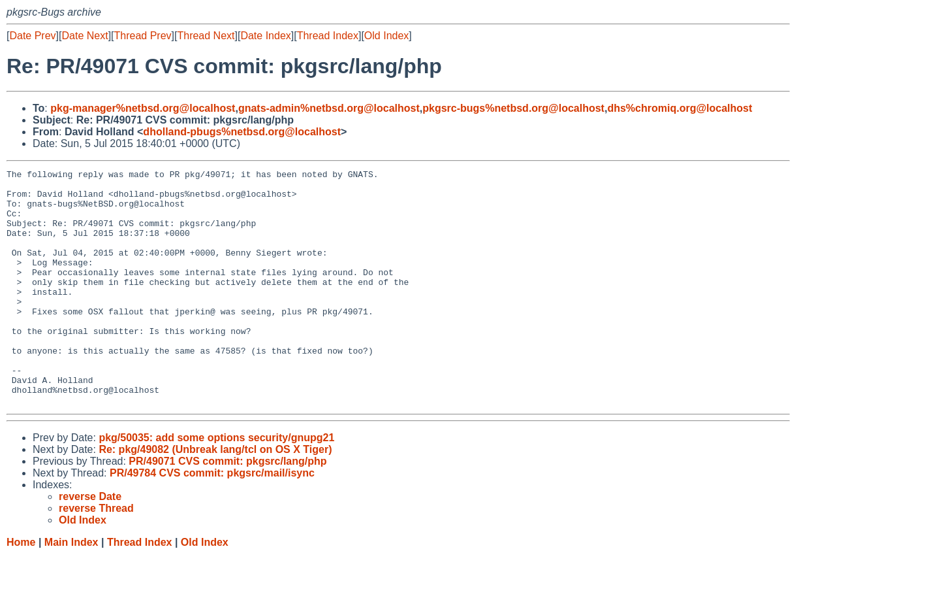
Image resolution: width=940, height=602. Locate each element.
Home (21, 589)
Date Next (84, 35)
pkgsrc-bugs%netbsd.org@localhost (513, 108)
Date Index (265, 35)
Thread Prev (143, 35)
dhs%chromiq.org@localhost (679, 108)
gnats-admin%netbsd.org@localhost (329, 108)
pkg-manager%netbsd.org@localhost (142, 108)
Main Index (71, 589)
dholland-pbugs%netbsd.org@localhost (242, 131)
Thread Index (327, 35)
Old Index (386, 35)
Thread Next (205, 35)
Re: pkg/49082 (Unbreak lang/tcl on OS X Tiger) (215, 496)
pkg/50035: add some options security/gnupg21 (216, 484)
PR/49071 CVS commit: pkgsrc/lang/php (227, 508)
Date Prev (32, 35)
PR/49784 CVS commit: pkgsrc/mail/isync (212, 520)
